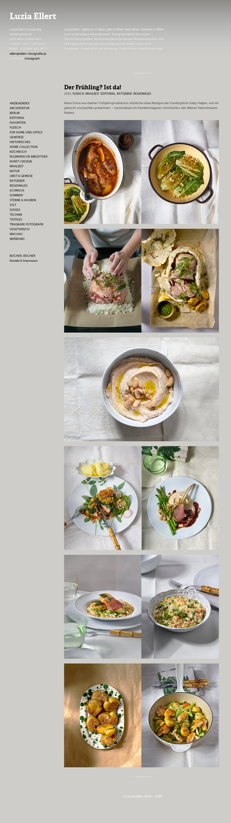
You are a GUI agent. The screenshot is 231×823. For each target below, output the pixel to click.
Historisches (20, 142)
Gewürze (17, 137)
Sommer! (16, 195)
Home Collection (23, 147)
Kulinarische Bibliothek (28, 156)
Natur (15, 171)
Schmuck (17, 190)
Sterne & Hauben (23, 200)
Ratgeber (17, 181)
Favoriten (18, 122)
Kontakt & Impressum (24, 260)
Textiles (16, 219)
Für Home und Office (26, 132)
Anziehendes (20, 103)
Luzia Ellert (33, 17)
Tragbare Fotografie (27, 224)
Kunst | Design (21, 161)
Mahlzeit (16, 166)
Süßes (15, 210)
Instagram (32, 58)
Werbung (17, 239)
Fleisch (15, 127)
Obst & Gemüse (21, 176)
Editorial (17, 118)
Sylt (13, 205)
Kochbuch (18, 151)
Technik (16, 214)
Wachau (16, 234)
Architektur (20, 108)
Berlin (15, 113)
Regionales (19, 185)
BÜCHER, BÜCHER (22, 256)
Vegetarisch (20, 229)
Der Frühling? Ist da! (92, 88)
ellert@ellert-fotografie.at (28, 53)
